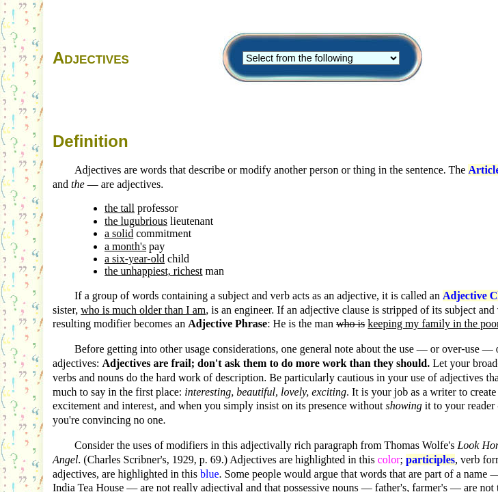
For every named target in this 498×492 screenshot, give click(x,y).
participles (430, 459)
